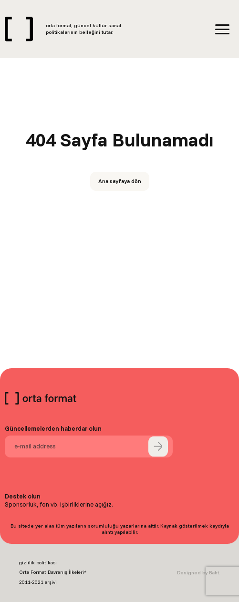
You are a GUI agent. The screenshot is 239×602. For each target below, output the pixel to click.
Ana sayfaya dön (119, 181)
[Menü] (222, 29)
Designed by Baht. (198, 573)
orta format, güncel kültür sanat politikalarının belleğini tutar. (83, 28)
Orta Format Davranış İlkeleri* (52, 572)
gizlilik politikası (38, 563)
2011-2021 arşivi (38, 582)
